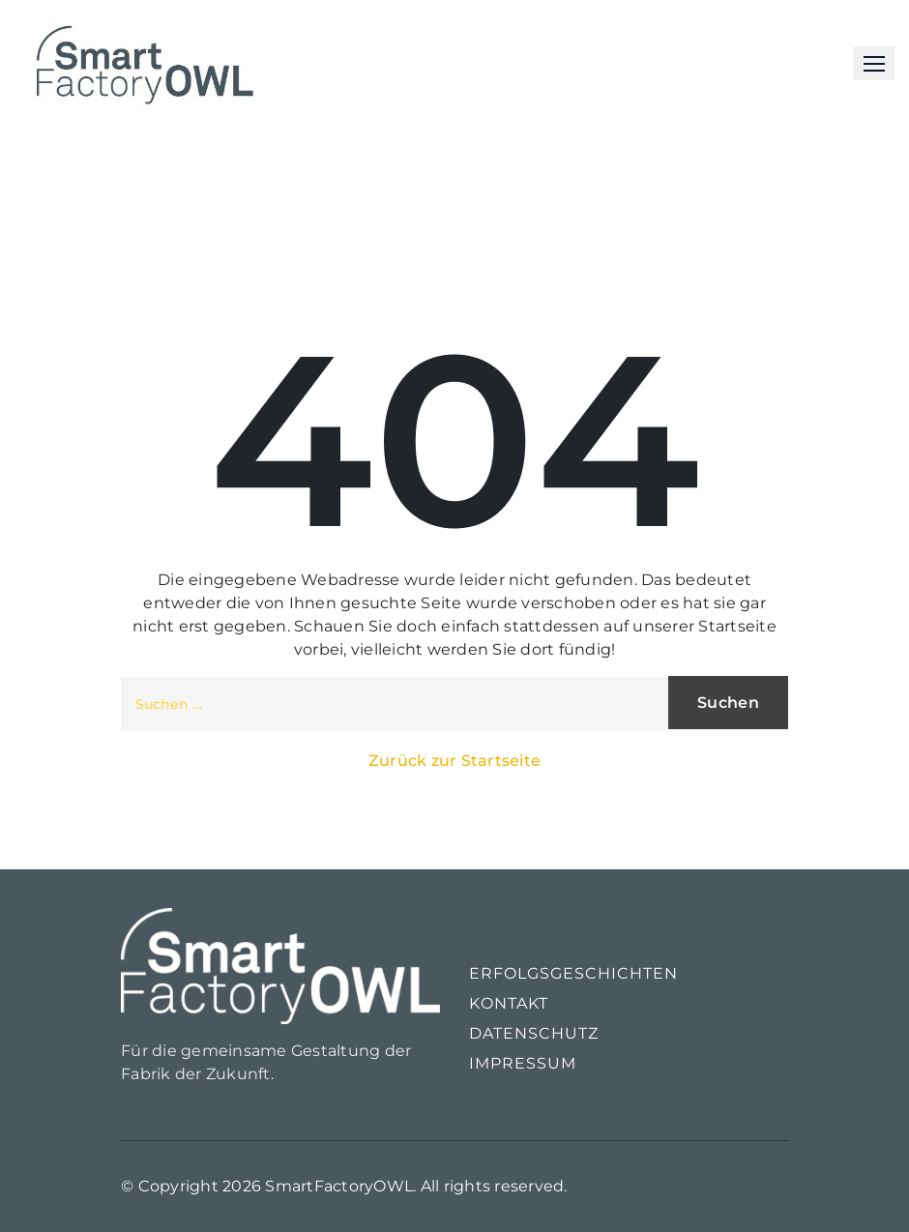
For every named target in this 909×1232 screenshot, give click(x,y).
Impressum (522, 1063)
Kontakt (508, 1003)
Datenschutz (534, 1033)
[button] (874, 63)
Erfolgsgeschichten (573, 973)
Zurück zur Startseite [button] (454, 760)
